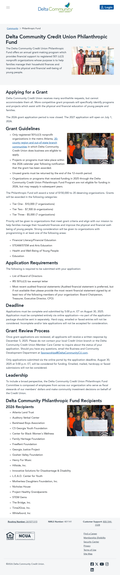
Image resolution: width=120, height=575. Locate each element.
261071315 (22, 522)
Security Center (91, 542)
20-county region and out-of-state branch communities (35, 143)
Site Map (88, 554)
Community (12, 28)
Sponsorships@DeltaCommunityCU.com (64, 353)
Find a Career (90, 534)
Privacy (87, 546)
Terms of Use (90, 550)
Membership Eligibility (95, 538)
